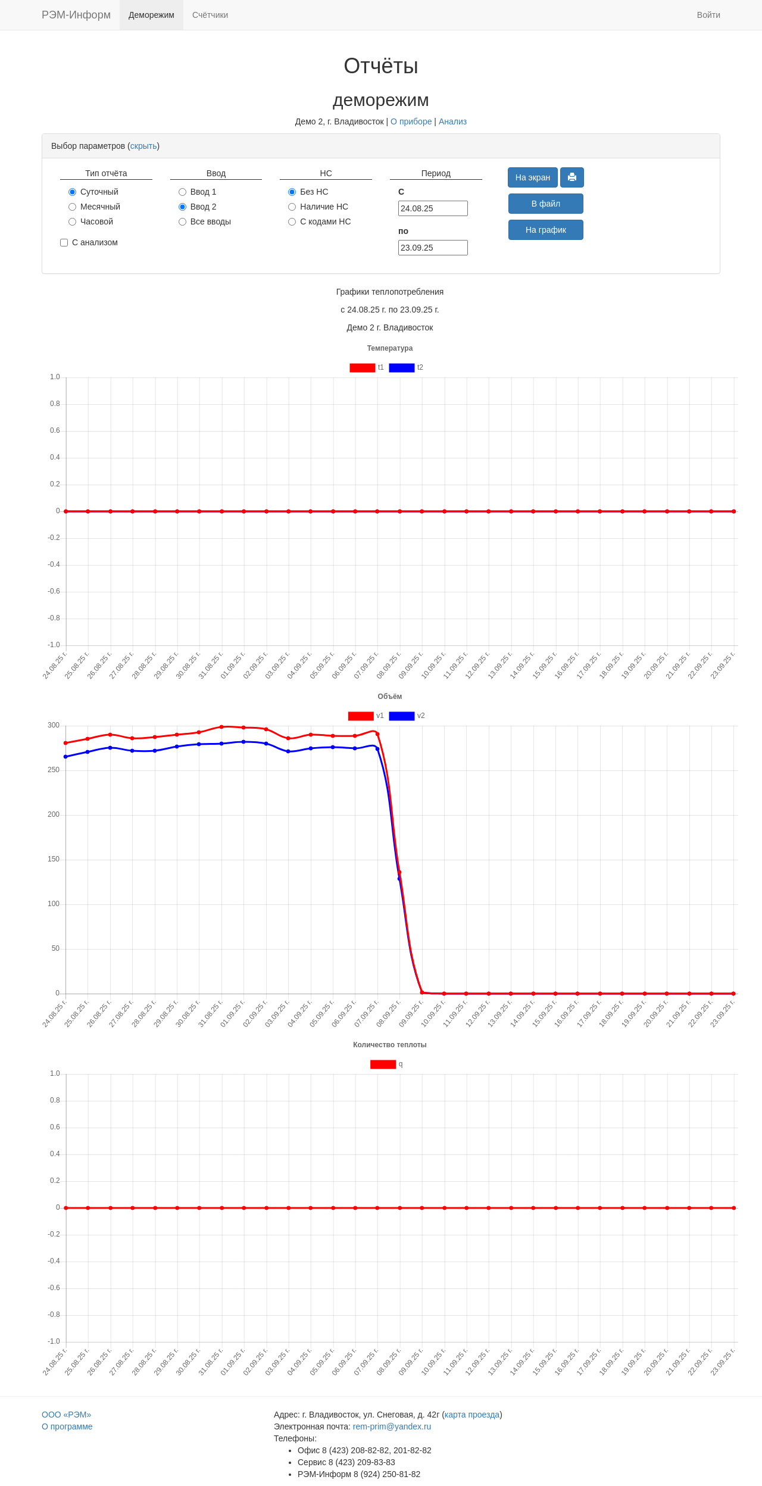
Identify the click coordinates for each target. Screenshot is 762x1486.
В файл (546, 203)
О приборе (411, 121)
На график (546, 230)
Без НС (308, 191)
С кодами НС (319, 221)
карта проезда (472, 1414)
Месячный (94, 206)
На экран (533, 177)
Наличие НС (318, 206)
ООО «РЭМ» (66, 1414)
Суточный (93, 191)
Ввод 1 (198, 191)
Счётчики (210, 15)
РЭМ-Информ (76, 15)
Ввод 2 (198, 206)
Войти (708, 15)
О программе (67, 1426)
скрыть (143, 146)
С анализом (89, 242)
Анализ (453, 121)
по (403, 231)
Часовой (90, 221)
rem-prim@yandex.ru (392, 1426)
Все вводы (205, 221)
